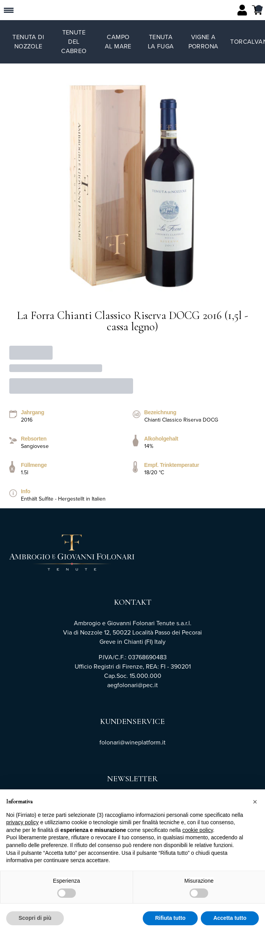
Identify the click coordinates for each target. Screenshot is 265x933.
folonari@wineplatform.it (132, 742)
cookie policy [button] (197, 830)
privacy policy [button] (22, 823)
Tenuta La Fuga (161, 42)
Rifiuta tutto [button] (170, 918)
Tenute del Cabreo (73, 41)
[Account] (242, 10)
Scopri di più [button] (35, 918)
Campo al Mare (118, 42)
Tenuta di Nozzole (28, 42)
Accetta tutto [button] (229, 918)
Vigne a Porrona (203, 42)
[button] (255, 802)
